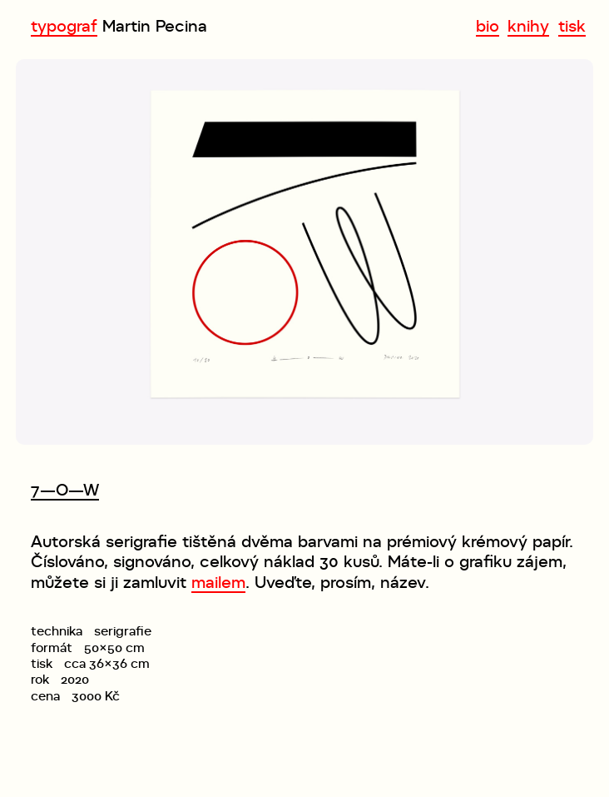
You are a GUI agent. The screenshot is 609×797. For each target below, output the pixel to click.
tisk (572, 26)
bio (487, 26)
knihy (528, 26)
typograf (64, 26)
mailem (218, 582)
